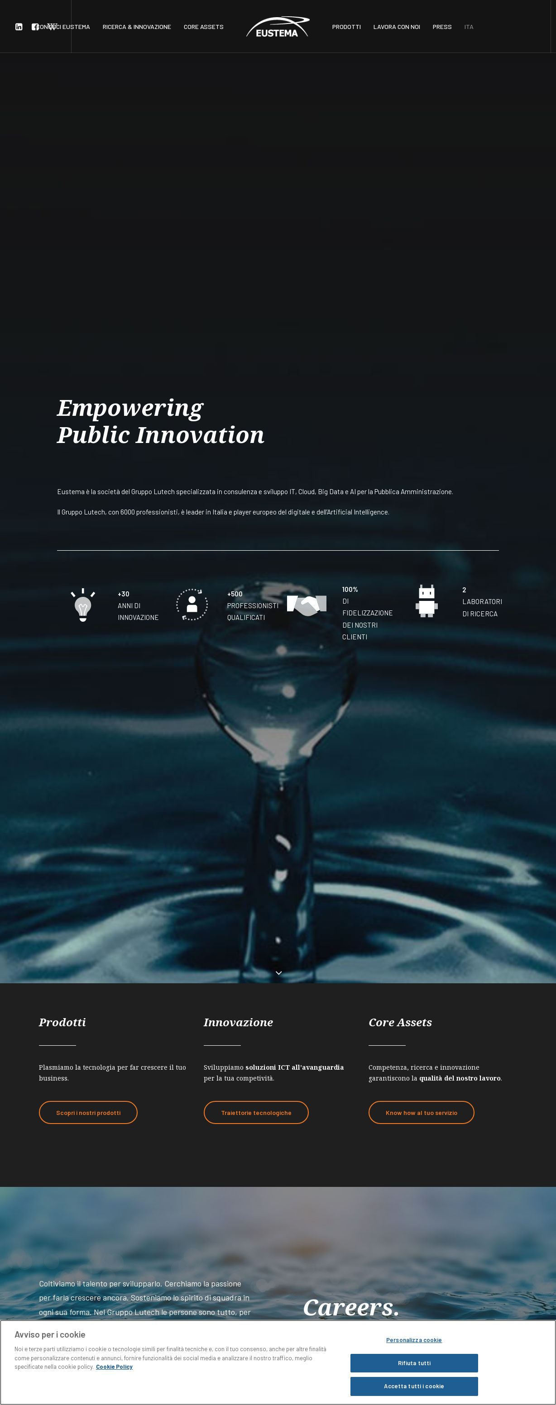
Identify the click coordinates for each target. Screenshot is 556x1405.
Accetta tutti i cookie (414, 1386)
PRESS (442, 26)
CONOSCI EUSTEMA (63, 26)
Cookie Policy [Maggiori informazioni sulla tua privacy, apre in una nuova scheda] (114, 1366)
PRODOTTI (346, 26)
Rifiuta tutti (414, 1363)
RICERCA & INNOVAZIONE (137, 26)
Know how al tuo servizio (421, 496)
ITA (469, 26)
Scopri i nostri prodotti (88, 496)
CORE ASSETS (204, 26)
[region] (278, 1362)
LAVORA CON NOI (397, 26)
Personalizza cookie (414, 1339)
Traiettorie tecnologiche (256, 496)
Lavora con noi (84, 791)
